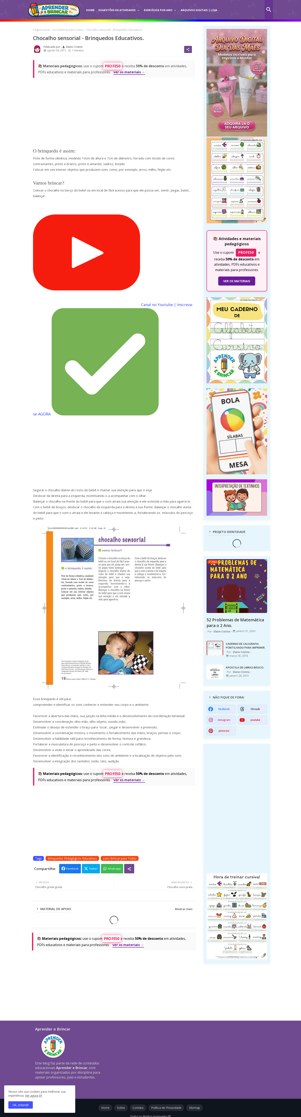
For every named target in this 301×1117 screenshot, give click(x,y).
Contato (138, 1108)
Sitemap (194, 1108)
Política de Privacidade (166, 1108)
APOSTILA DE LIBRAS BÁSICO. (245, 667)
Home (90, 10)
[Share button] (129, 868)
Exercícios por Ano (158, 10)
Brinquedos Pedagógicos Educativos (72, 858)
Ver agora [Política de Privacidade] (31, 1096)
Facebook (72, 868)
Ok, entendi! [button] (21, 1105)
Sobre (121, 1108)
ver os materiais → (129, 72)
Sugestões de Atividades (117, 10)
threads (255, 709)
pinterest (224, 731)
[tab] (90, 7)
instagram (224, 720)
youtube (255, 720)
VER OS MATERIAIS (236, 281)
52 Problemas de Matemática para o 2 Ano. (235, 622)
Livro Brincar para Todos (67, 30)
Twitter (93, 868)
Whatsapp (114, 868)
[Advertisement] (114, 111)
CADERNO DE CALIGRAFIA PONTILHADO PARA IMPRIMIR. (245, 645)
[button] (269, 9)
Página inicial (41, 30)
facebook (224, 709)
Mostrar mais (184, 909)
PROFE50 (112, 65)
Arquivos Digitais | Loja (199, 10)
